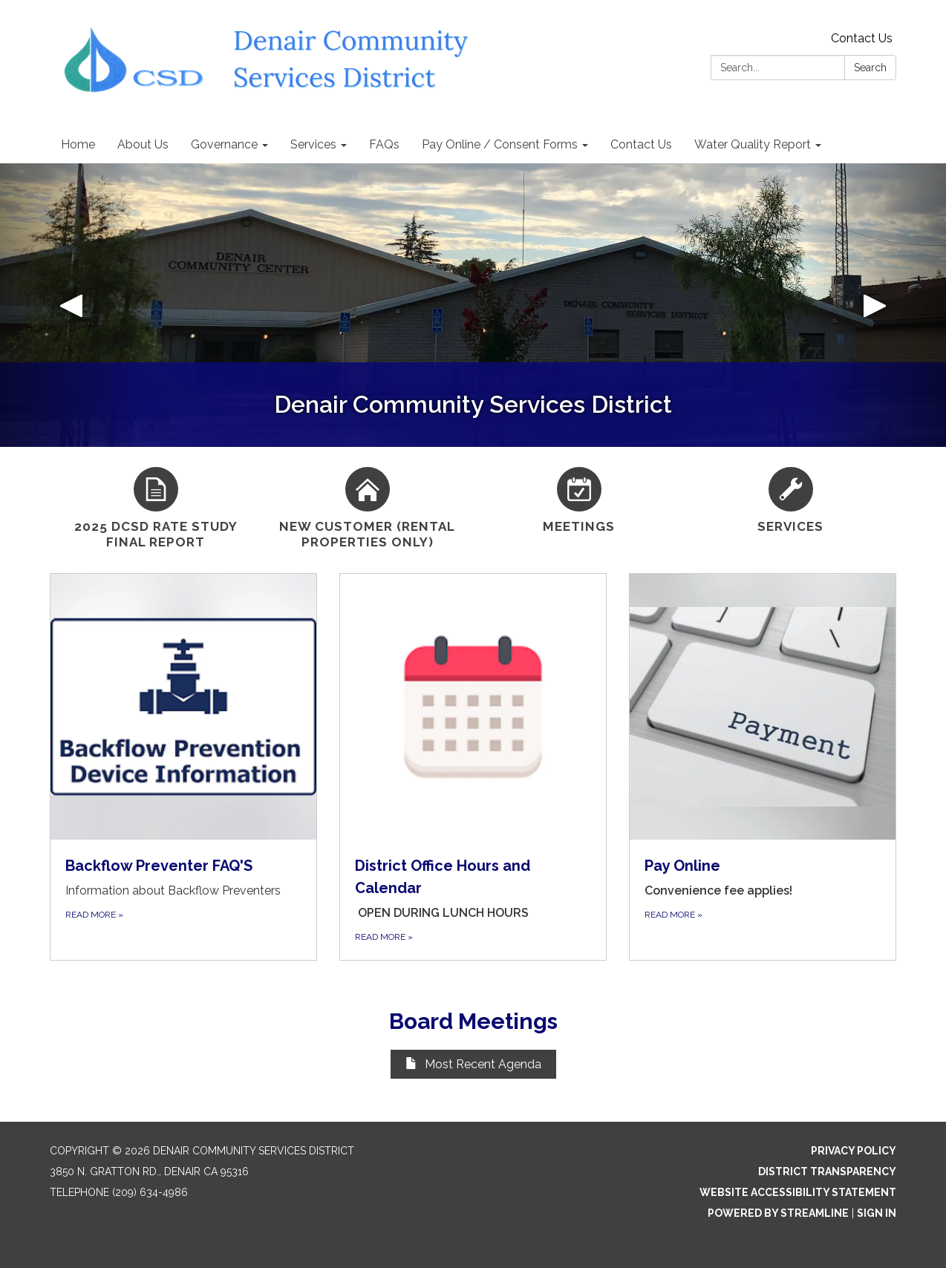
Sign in (876, 1213)
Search (870, 67)
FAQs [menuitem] (384, 144)
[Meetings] (579, 498)
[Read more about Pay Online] (762, 767)
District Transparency (827, 1171)
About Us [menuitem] (143, 144)
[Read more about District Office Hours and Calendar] (473, 767)
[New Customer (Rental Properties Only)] (367, 506)
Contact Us (862, 38)
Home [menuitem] (78, 144)
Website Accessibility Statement (797, 1192)
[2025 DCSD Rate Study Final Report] (155, 506)
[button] (71, 305)
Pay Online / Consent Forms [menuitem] (500, 144)
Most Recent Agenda (473, 1064)
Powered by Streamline (778, 1213)
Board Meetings (473, 1021)
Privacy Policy (853, 1151)
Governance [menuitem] (224, 144)
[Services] (790, 498)
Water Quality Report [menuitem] (752, 144)
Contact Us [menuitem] (641, 144)
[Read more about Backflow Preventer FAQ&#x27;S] (183, 767)
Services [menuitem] (313, 144)
